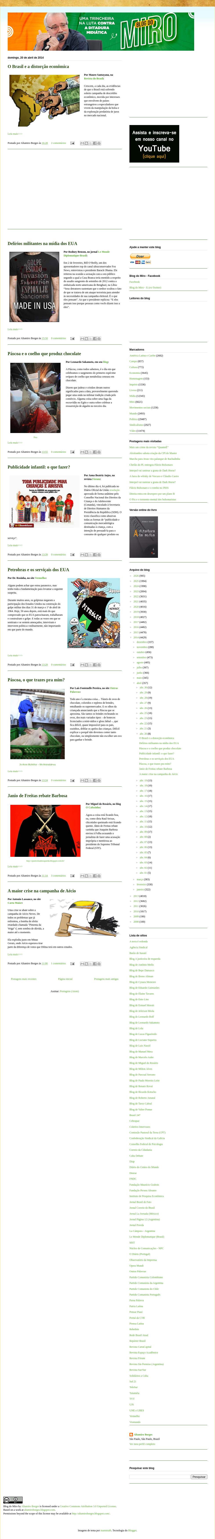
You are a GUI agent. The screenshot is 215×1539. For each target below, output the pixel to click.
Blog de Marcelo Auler (141, 1057)
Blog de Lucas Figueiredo (143, 1034)
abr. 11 (143, 821)
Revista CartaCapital (140, 1346)
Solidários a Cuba (138, 1375)
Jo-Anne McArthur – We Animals (35, 764)
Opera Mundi (136, 1265)
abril (139, 683)
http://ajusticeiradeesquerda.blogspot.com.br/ (45, 861)
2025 (137, 581)
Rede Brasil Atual (138, 1335)
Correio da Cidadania (140, 1149)
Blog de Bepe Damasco (141, 970)
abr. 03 (144, 862)
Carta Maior (15, 902)
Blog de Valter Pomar (140, 1109)
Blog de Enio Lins (139, 999)
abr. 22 (144, 723)
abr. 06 (144, 847)
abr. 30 (144, 687)
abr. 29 (144, 692)
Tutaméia (134, 1393)
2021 (137, 601)
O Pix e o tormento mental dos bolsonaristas (152, 499)
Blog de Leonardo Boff (141, 1016)
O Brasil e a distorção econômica (38, 66)
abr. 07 (144, 842)
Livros (132, 390)
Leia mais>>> (15, 133)
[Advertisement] (65, 191)
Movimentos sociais (139, 407)
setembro (142, 657)
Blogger (132, 1530)
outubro (141, 652)
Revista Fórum (137, 1358)
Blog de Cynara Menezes (142, 982)
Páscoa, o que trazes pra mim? (36, 679)
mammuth (105, 1530)
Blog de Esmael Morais (141, 1005)
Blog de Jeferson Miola (141, 1011)
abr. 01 (144, 872)
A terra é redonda (138, 941)
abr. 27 (144, 702)
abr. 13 (144, 811)
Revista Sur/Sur (137, 1369)
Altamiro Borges (143, 1434)
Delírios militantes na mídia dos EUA (42, 243)
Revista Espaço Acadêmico (143, 1352)
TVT (131, 1398)
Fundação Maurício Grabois (144, 1184)
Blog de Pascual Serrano (142, 1074)
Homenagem (136, 378)
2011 (137, 906)
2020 (137, 606)
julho (140, 667)
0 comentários (58, 338)
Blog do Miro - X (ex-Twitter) (145, 287)
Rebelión (134, 1329)
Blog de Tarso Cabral (140, 1103)
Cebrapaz (134, 1120)
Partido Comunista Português (144, 1294)
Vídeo (132, 430)
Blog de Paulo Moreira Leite (144, 1080)
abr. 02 (144, 867)
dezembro (142, 642)
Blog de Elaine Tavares (141, 993)
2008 (137, 921)
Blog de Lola (136, 1028)
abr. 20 (144, 733)
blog (105, 361)
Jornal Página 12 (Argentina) (144, 1219)
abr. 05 (144, 852)
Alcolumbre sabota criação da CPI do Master (153, 453)
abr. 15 (144, 801)
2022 (137, 596)
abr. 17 (144, 790)
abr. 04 (144, 857)
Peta (35, 437)
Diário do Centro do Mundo (144, 1167)
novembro (142, 647)
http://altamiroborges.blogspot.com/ (91, 1513)
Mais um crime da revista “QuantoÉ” (148, 447)
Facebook (134, 281)
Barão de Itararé (137, 953)
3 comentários (58, 875)
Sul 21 (132, 1381)
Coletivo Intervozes (139, 1126)
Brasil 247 (134, 1115)
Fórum (96, 479)
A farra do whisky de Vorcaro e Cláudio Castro (154, 476)
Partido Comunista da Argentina (146, 1283)
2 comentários (58, 143)
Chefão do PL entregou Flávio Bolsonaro (151, 464)
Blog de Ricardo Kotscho (142, 1091)
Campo (133, 361)
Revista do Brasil (93, 78)
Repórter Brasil (137, 1340)
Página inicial (65, 979)
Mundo (133, 413)
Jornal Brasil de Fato (140, 1202)
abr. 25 (144, 713)
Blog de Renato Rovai (141, 1086)
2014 (137, 637)
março (140, 879)
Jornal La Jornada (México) (144, 1213)
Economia (134, 372)
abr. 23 (144, 718)
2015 (137, 632)
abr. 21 (144, 728)
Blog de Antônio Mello (141, 964)
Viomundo (135, 1422)
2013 (137, 896)
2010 (137, 911)
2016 (137, 627)
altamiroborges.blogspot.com (39, 1509)
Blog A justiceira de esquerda (144, 958)
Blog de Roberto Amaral (142, 1097)
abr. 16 (144, 795)
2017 (137, 622)
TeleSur (133, 1387)
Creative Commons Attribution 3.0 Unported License (88, 1506)
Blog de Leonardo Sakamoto (144, 1022)
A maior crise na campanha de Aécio (42, 890)
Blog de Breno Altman (141, 976)
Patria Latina (136, 1306)
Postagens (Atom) (69, 991)
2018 (137, 617)
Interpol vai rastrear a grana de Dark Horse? (152, 470)
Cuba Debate (136, 1155)
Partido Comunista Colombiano (146, 1277)
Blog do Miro (10, 1506)
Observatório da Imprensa (143, 1260)
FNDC (132, 1178)
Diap (131, 1161)
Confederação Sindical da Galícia (147, 1138)
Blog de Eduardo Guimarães (144, 987)
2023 (137, 591)
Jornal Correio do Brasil (142, 1207)
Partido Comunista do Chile (144, 1288)
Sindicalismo (136, 424)
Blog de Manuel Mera (141, 1051)
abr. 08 (144, 836)
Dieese (133, 1173)
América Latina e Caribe (142, 355)
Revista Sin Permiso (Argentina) (146, 1364)
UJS (131, 1404)
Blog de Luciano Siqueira (142, 1040)
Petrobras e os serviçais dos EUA (38, 569)
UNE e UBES (136, 1410)
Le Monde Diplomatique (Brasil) (146, 1236)
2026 (137, 575)
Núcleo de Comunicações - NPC (146, 1248)
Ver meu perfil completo (142, 1444)
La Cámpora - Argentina (142, 1231)
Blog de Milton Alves (140, 1068)
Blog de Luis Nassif (139, 1045)
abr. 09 (144, 831)
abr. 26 (144, 708)
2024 (137, 586)
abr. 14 (144, 806)
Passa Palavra (136, 1300)
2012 (137, 901)
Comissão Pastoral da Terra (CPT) (147, 1132)
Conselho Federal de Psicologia (146, 1144)
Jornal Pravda (136, 1225)
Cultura (133, 367)
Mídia (132, 395)
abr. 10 (144, 826)
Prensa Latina (136, 1323)
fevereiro (142, 884)
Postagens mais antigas (106, 979)
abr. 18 (144, 785)
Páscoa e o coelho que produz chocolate (44, 353)
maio (140, 677)
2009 (137, 916)
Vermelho (40, 578)
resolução (115, 490)
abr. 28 (144, 697)
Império (133, 384)
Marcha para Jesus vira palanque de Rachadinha (154, 458)
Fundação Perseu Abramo (142, 1190)
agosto (140, 662)
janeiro (141, 889)
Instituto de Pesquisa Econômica (146, 1196)
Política (133, 419)
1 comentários (58, 963)
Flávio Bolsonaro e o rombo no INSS (149, 487)
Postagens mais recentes (23, 979)
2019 (137, 611)
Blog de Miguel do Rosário (143, 1063)
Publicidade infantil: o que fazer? (39, 467)
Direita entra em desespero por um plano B (152, 493)
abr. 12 (144, 816)
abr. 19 (144, 780)
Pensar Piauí (136, 1312)
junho (140, 672)
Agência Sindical (138, 947)
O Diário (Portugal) (139, 1254)
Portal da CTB (137, 1317)
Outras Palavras (137, 1271)
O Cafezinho (93, 807)
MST (132, 1242)
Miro (132, 401)
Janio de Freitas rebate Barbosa (37, 795)
